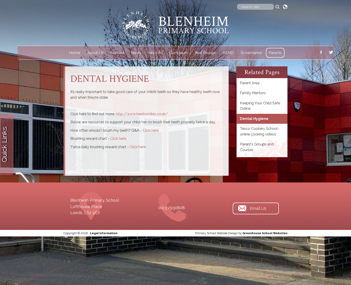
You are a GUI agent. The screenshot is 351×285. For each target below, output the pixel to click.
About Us (95, 52)
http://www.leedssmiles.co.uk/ (142, 114)
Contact (117, 52)
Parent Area (249, 83)
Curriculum (178, 52)
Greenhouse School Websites (264, 233)
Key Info (155, 52)
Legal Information (103, 233)
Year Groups (205, 52)
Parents (275, 52)
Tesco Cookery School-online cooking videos (259, 131)
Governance (251, 52)
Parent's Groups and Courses (257, 147)
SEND (228, 52)
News (136, 52)
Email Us (258, 207)
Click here (151, 130)
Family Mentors (253, 93)
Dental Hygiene (254, 119)
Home (74, 52)
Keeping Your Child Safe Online (260, 106)
